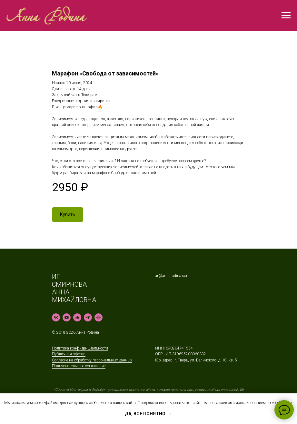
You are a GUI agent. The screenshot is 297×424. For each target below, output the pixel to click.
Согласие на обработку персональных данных (92, 360)
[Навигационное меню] (286, 15)
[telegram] (88, 317)
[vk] (56, 317)
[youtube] (67, 317)
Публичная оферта (68, 354)
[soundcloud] (77, 317)
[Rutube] (98, 317)
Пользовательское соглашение (78, 366)
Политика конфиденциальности (80, 348)
